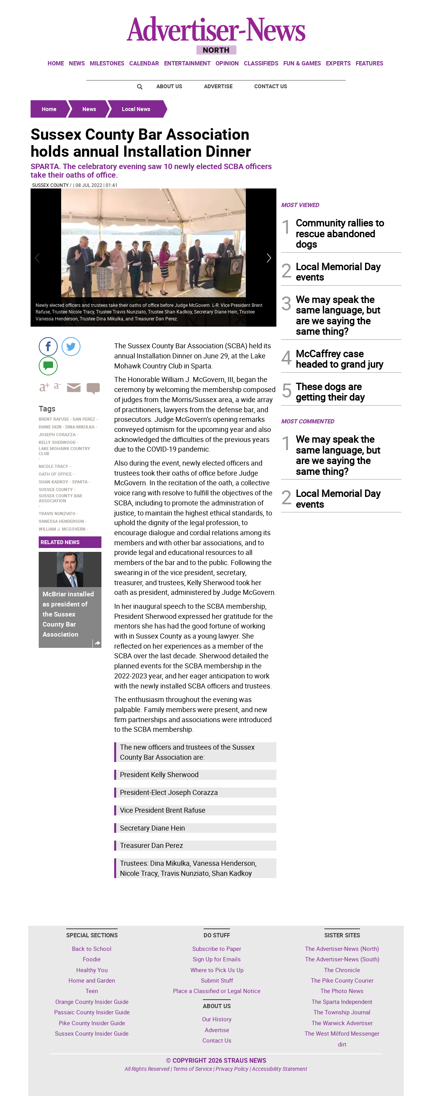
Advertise (218, 86)
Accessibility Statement (279, 1068)
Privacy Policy (232, 1068)
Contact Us (270, 86)
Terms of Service (192, 1068)
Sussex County (50, 185)
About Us (169, 86)
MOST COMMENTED (307, 421)
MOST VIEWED (300, 205)
